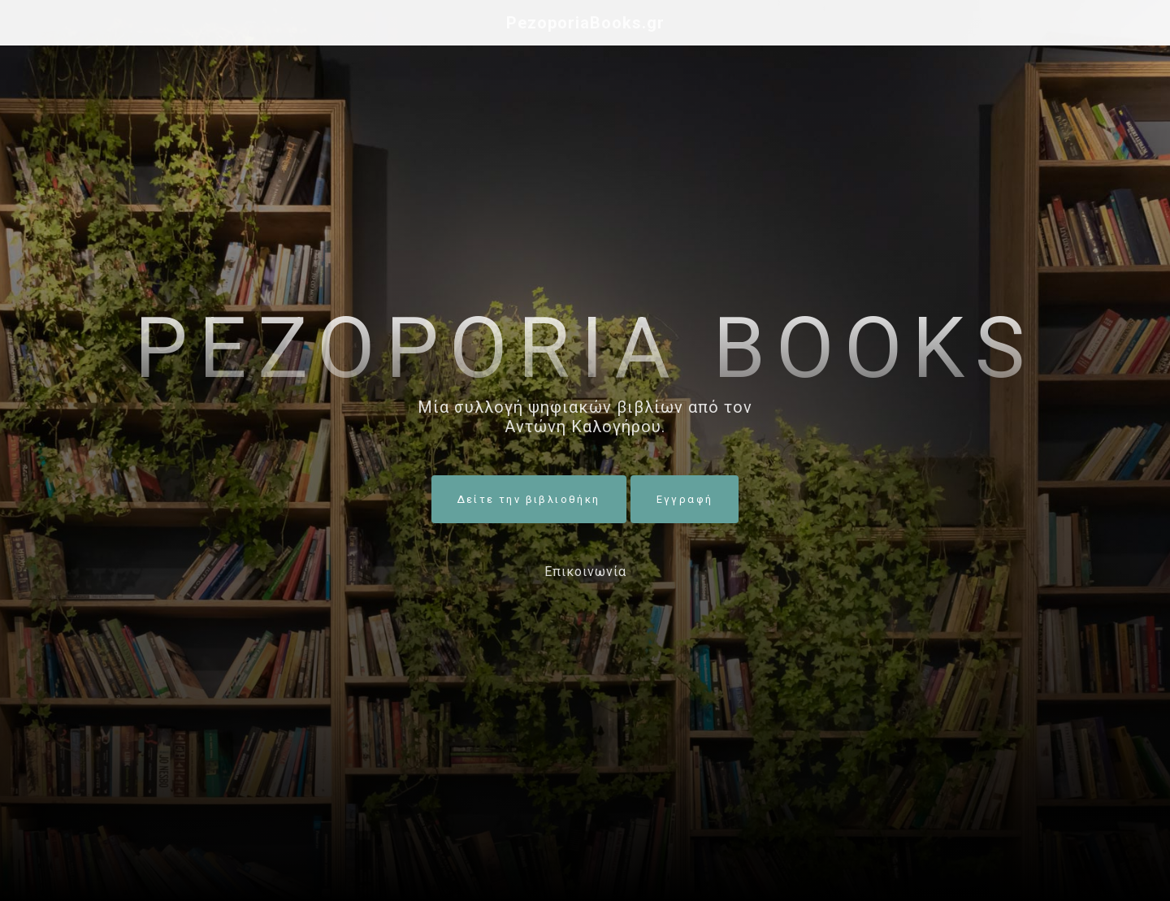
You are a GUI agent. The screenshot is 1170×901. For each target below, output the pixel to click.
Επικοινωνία (585, 571)
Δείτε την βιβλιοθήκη (528, 499)
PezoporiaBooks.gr (585, 22)
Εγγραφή (684, 499)
